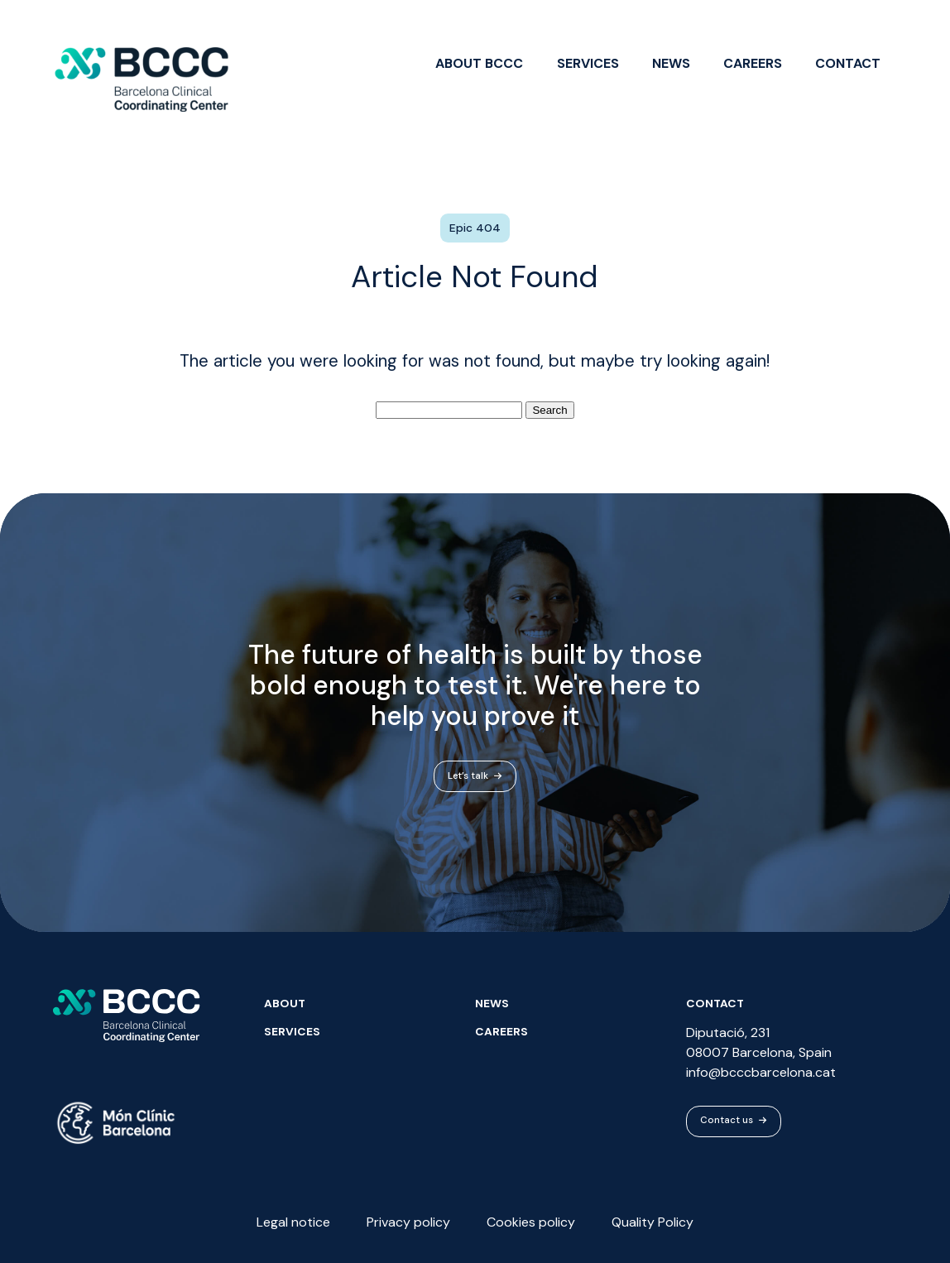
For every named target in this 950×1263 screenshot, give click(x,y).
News (671, 63)
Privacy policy (408, 1222)
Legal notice (293, 1222)
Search (549, 410)
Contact (847, 63)
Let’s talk (475, 778)
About (284, 1003)
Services (588, 63)
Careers (752, 63)
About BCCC (479, 63)
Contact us (733, 1121)
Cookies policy (531, 1222)
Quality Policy (652, 1222)
